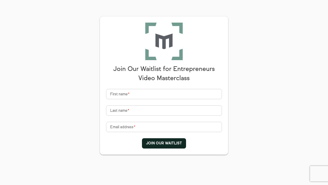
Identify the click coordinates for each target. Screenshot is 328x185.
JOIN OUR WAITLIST (164, 143)
